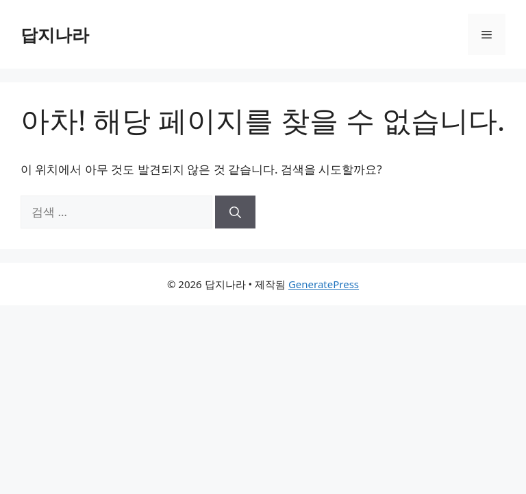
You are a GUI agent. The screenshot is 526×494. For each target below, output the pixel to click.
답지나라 (55, 34)
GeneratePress (323, 284)
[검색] (235, 212)
